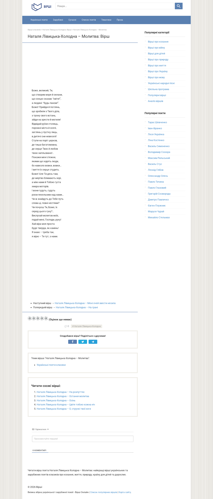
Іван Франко (155, 128)
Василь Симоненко (159, 146)
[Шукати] (179, 6)
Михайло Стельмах (159, 217)
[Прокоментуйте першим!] (83, 439)
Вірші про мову (156, 77)
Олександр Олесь (158, 175)
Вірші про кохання (158, 41)
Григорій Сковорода (159, 193)
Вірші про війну (156, 47)
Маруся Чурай (156, 211)
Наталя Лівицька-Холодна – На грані (77, 307)
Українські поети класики (51, 364)
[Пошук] (114, 6)
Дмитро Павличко (158, 199)
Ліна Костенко (156, 140)
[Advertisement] (83, 66)
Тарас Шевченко (157, 122)
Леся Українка (156, 134)
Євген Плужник (157, 205)
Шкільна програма (158, 89)
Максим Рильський (159, 158)
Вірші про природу (158, 59)
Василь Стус (155, 164)
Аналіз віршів (155, 101)
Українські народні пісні (161, 83)
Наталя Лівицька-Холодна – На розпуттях (60, 392)
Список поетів (89, 20)
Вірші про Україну (158, 71)
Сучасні (72, 20)
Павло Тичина (156, 181)
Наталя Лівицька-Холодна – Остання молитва (63, 396)
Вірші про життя (157, 65)
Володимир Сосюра (159, 152)
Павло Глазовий (157, 187)
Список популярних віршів (103, 492)
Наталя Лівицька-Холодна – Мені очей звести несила (85, 303)
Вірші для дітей (156, 53)
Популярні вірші (157, 95)
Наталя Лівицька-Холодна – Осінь (56, 400)
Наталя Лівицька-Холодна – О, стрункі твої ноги (64, 408)
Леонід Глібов (155, 169)
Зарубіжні (58, 20)
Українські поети (39, 20)
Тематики (106, 20)
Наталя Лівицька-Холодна (87, 326)
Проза (120, 20)
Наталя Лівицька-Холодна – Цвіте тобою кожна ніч (66, 404)
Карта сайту (125, 492)
